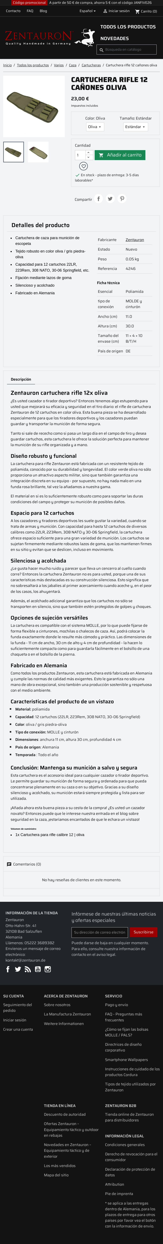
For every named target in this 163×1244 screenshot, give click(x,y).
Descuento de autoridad (65, 1115)
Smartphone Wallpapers (126, 1060)
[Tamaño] (135, 127)
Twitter (18, 970)
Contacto (13, 11)
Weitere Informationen (64, 1024)
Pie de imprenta (119, 1194)
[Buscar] (127, 49)
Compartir (98, 199)
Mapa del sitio (56, 1175)
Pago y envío (116, 1005)
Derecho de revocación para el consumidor (131, 1157)
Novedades (114, 38)
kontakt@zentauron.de (25, 961)
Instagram (48, 970)
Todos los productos (128, 27)
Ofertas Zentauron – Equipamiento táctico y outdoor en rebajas (71, 1130)
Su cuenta (13, 996)
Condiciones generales (125, 1145)
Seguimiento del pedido (17, 1008)
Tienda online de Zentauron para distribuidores (129, 1118)
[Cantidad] (80, 155)
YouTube (38, 970)
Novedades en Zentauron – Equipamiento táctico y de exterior (67, 1151)
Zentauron (135, 240)
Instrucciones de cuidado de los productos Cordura (132, 1072)
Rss (28, 970)
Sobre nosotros (57, 1005)
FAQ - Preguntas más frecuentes (123, 1017)
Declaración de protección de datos (130, 1172)
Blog (43, 11)
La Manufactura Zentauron (67, 1015)
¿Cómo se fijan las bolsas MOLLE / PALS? (126, 1033)
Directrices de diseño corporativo (123, 1048)
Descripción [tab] (21, 380)
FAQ (30, 11)
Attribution (114, 1185)
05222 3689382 (39, 943)
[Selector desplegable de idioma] (88, 11)
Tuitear (110, 199)
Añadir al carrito (120, 155)
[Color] (95, 127)
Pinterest (121, 199)
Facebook (8, 970)
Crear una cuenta (18, 1030)
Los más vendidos (60, 1166)
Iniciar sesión (14, 1020)
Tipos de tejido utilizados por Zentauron (130, 1087)
